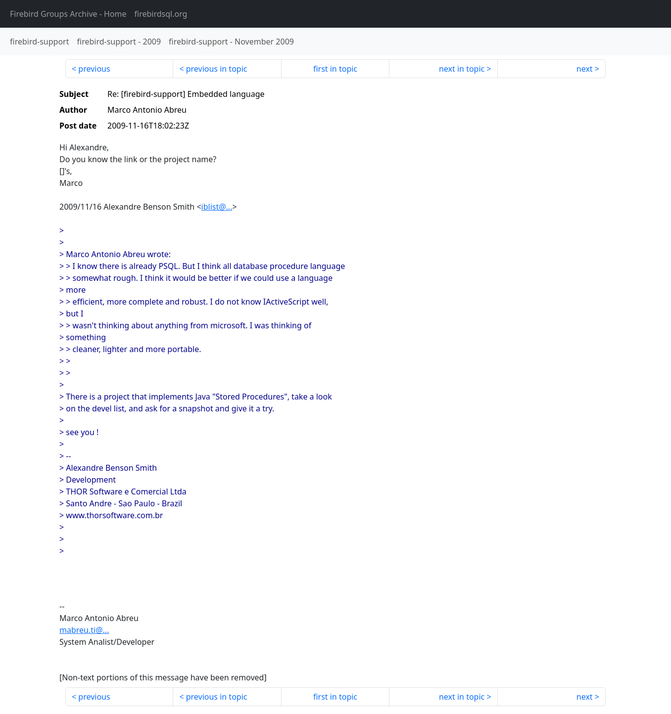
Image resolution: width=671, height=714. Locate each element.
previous (94, 68)
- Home (68, 13)
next (584, 68)
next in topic (461, 68)
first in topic (335, 68)
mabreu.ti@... (84, 630)
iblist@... (217, 206)
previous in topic (216, 68)
